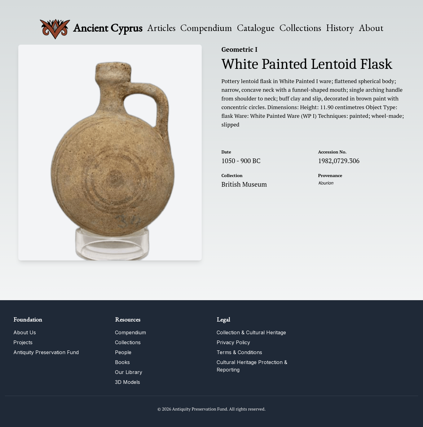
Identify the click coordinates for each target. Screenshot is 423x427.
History (340, 28)
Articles (161, 27)
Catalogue (256, 27)
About (371, 27)
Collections (300, 27)
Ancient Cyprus (107, 27)
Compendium (206, 27)
